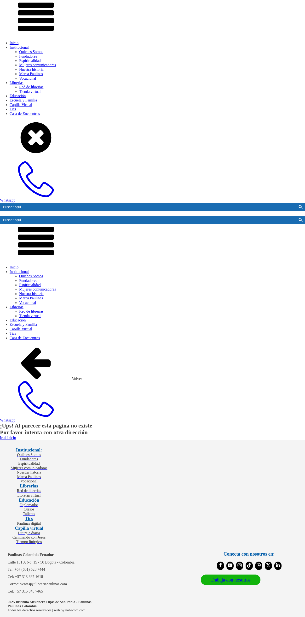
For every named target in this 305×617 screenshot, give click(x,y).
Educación (18, 96)
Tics (13, 109)
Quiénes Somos (31, 52)
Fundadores (28, 56)
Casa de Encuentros (25, 114)
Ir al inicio (8, 438)
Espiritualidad (30, 61)
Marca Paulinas (31, 74)
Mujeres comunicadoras (37, 65)
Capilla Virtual (21, 105)
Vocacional (27, 78)
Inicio (14, 43)
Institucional (19, 47)
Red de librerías (31, 87)
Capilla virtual (29, 528)
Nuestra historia (31, 69)
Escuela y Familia (23, 100)
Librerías (16, 83)
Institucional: (29, 449)
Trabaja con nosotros (231, 579)
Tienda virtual (30, 91)
